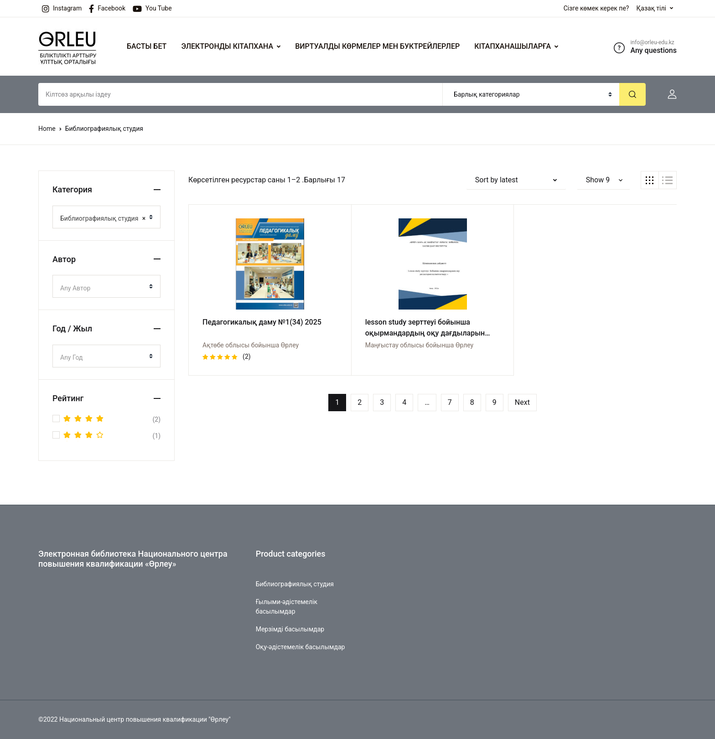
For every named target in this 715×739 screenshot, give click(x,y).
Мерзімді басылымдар (290, 629)
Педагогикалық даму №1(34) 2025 (261, 322)
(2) (112, 419)
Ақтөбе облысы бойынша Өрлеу (250, 345)
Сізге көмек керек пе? (596, 8)
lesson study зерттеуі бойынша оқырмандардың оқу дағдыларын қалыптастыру (425, 333)
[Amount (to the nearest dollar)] (240, 94)
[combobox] (106, 217)
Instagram (62, 9)
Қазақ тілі (651, 8)
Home (47, 128)
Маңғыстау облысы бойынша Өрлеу (419, 345)
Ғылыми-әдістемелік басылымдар (286, 606)
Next (522, 402)
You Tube (152, 9)
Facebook (107, 9)
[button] (668, 94)
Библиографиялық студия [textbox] (102, 218)
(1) (112, 435)
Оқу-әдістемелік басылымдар (300, 647)
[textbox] (102, 288)
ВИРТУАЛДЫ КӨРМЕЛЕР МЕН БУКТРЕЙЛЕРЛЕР (377, 46)
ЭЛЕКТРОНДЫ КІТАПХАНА (227, 46)
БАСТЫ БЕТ (146, 46)
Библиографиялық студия (295, 584)
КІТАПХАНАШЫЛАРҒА (512, 46)
